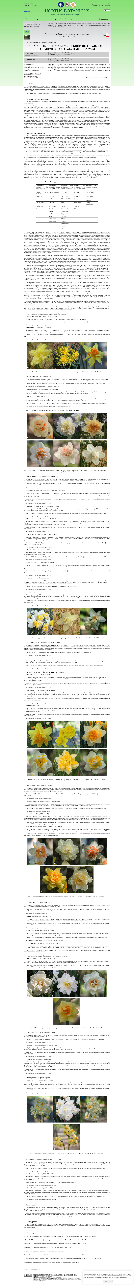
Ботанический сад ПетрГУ (75, 1279)
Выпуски (29, 19)
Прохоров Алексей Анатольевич (54, 1277)
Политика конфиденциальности (39, 1280)
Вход (61, 19)
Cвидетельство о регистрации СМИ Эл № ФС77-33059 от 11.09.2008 (100, 4)
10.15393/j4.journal (32, 5)
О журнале (37, 19)
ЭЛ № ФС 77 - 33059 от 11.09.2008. (45, 1276)
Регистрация (69, 19)
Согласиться (108, 1281)
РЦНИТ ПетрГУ (66, 1279)
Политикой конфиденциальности (113, 1275)
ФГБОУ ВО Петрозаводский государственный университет (50, 1278)
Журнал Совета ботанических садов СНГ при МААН (67, 14)
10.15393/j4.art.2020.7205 (58, 26)
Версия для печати (35, 26)
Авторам (55, 19)
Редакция (47, 19)
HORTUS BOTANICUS (67, 10)
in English (26, 26)
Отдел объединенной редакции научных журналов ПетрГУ (50, 1279)
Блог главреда (103, 19)
